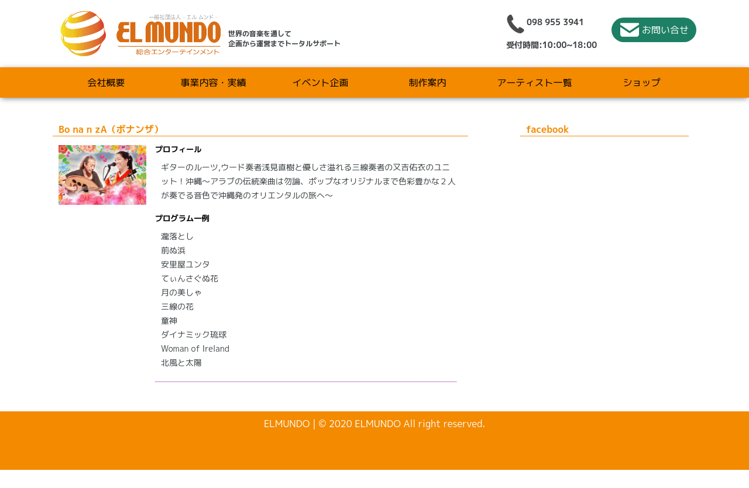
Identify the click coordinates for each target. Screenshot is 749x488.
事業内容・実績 (213, 82)
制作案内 (427, 82)
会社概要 (106, 82)
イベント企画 (320, 82)
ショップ (641, 82)
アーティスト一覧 (534, 82)
